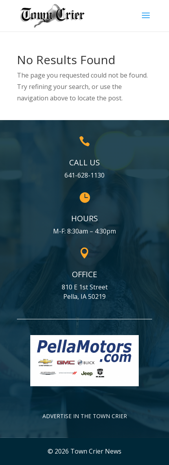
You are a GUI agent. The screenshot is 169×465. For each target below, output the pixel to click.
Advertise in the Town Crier (84, 416)
